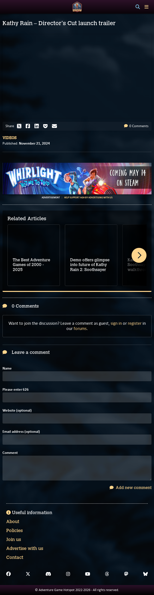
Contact (14, 557)
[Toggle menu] (146, 6)
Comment (10, 452)
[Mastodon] (126, 574)
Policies (14, 530)
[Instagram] (68, 574)
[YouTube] (87, 574)
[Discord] (48, 574)
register (135, 323)
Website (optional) (17, 410)
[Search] (137, 7)
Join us (13, 539)
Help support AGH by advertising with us (88, 197)
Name (7, 368)
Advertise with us (24, 548)
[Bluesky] (145, 574)
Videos (9, 138)
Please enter (15, 389)
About (12, 521)
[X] (28, 574)
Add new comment (131, 488)
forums (80, 328)
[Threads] (107, 574)
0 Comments (136, 126)
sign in (116, 323)
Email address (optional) (21, 431)
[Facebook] (8, 574)
